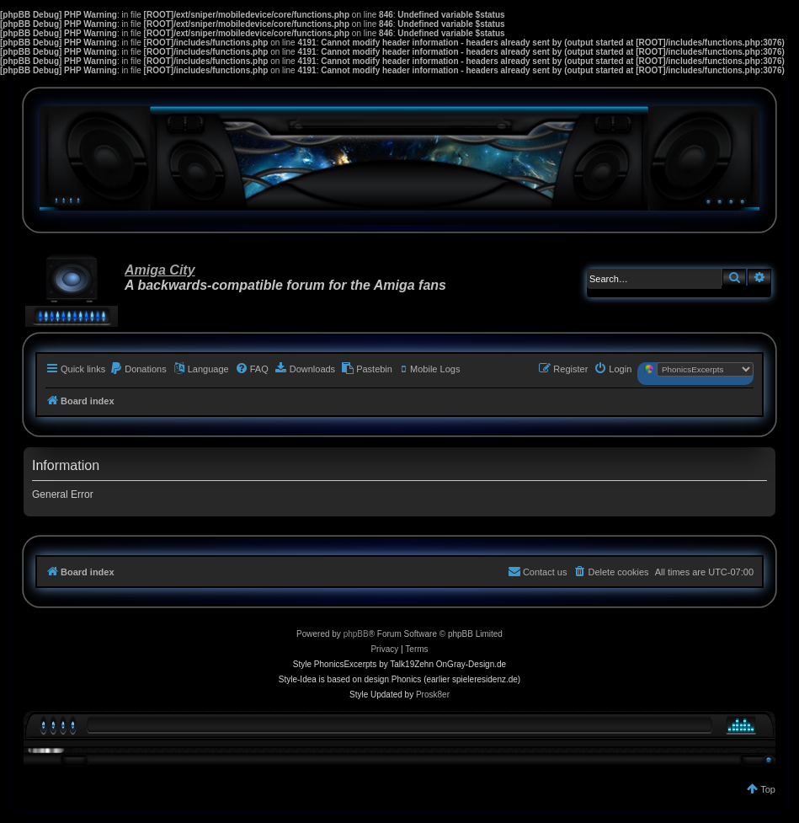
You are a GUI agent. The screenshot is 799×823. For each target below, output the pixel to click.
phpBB (356, 634)
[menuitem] (138, 369)
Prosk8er (433, 694)
